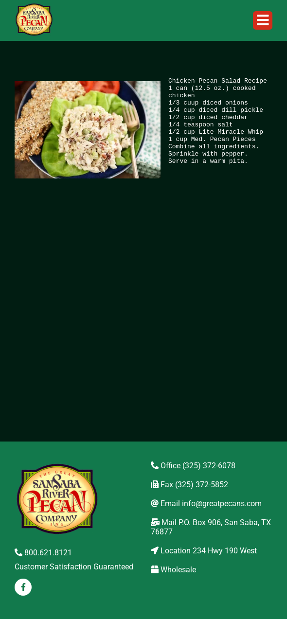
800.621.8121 (43, 552)
